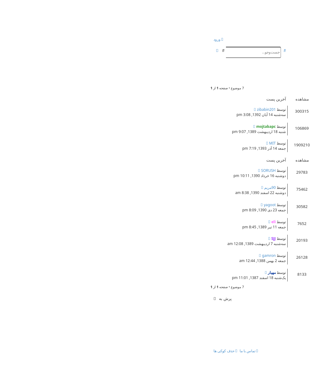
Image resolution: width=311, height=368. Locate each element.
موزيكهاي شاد (274, 272)
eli (282, 77)
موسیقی (291, 69)
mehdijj (271, 209)
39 (166, 150)
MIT (70, 143)
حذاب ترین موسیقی (269, 221)
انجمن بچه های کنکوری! (247, 16)
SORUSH (66, 170)
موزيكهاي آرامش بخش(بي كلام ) (257, 238)
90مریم (67, 187)
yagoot (67, 204)
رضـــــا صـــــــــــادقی (267, 170)
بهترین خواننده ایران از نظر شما (258, 204)
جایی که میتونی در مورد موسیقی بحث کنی (247, 187)
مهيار (274, 243)
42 (147, 150)
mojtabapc (268, 131)
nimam (272, 260)
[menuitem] (274, 40)
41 (153, 150)
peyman (270, 114)
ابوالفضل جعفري (265, 226)
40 (160, 150)
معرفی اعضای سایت (268, 142)
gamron (66, 255)
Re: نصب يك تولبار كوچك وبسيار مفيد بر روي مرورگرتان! (234, 109)
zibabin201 (64, 109)
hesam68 (266, 192)
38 (173, 150)
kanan (272, 277)
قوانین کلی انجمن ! (270, 126)
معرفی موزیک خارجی (267, 255)
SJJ (71, 238)
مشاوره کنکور (193, 114)
